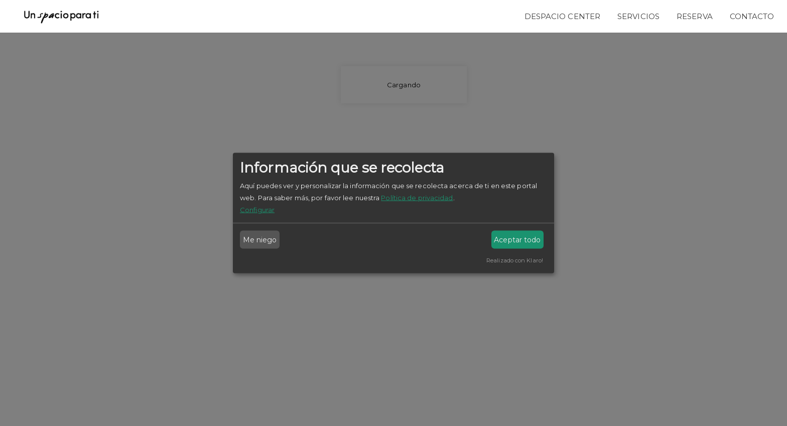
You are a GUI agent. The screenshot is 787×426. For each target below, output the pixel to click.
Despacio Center (562, 16)
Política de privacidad (417, 198)
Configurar (257, 210)
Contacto (752, 16)
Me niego (260, 239)
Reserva (695, 16)
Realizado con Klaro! (514, 260)
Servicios (638, 16)
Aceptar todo (517, 239)
